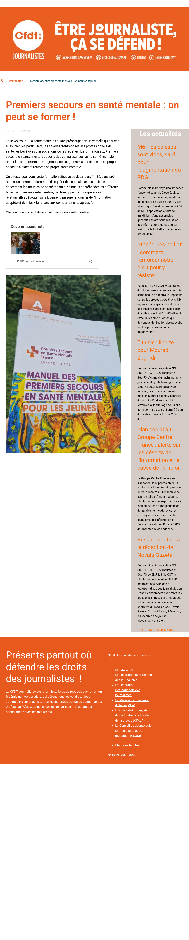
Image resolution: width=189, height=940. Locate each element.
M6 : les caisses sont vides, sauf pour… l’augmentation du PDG (159, 162)
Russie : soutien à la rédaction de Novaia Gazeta (158, 547)
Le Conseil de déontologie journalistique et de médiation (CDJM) (133, 731)
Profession (16, 80)
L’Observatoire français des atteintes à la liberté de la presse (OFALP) (132, 715)
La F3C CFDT (124, 670)
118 (149, 629)
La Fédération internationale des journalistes (127, 690)
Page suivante (165, 629)
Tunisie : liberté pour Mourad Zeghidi (155, 350)
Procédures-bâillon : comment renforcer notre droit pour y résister (160, 259)
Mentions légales (127, 745)
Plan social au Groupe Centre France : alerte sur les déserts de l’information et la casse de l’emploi (159, 448)
